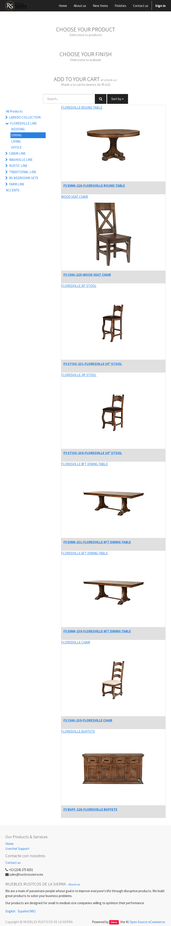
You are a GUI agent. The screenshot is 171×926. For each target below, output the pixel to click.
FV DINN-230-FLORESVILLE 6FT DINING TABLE (97, 631)
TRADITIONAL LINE (22, 172)
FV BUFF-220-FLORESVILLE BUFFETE (90, 809)
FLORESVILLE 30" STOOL (78, 286)
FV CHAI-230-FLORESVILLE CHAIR (87, 720)
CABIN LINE (17, 153)
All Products (14, 111)
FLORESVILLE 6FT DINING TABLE (84, 553)
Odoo (114, 922)
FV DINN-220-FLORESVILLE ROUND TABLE (94, 185)
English (10, 911)
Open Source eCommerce (147, 922)
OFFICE (16, 147)
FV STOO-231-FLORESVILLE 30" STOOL (92, 364)
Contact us (13, 862)
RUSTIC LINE (18, 166)
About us (74, 884)
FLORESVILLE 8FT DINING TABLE (84, 464)
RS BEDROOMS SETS (23, 178)
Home (9, 844)
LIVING (16, 141)
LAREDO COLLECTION (25, 117)
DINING (16, 135)
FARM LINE (16, 184)
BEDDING (18, 129)
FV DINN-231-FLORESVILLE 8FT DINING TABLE (97, 542)
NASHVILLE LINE (21, 160)
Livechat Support (17, 848)
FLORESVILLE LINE (23, 123)
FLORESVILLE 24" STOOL (78, 375)
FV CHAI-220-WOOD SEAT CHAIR (87, 274)
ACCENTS (12, 190)
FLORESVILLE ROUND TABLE (81, 107)
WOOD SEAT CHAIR (74, 197)
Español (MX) (26, 911)
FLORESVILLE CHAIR (75, 642)
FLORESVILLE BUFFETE (78, 731)
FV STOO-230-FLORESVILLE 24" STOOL (92, 453)
